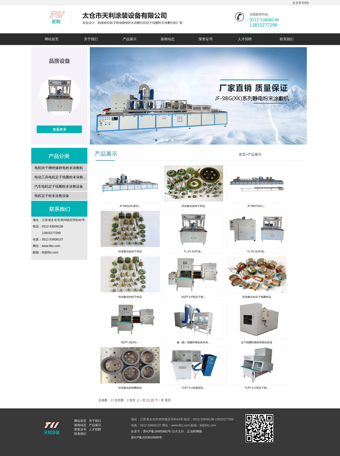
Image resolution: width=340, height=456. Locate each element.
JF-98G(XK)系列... (130, 206)
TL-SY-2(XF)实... (193, 251)
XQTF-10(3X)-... (130, 342)
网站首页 (52, 39)
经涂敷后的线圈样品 (130, 387)
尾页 (168, 400)
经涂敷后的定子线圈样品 (256, 296)
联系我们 (287, 39)
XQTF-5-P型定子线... (193, 296)
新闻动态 (168, 39)
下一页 (159, 400)
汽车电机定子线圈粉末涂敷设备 (58, 186)
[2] (152, 400)
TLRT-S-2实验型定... (193, 387)
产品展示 (130, 39)
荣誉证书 (205, 39)
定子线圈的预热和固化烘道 (256, 342)
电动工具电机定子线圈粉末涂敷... (60, 177)
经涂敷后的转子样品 (193, 206)
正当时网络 (194, 431)
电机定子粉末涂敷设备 (51, 196)
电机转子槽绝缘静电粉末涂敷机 (58, 168)
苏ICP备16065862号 (157, 431)
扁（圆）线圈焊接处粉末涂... (193, 342)
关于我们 (91, 39)
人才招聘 (245, 39)
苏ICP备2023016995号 (146, 437)
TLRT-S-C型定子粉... (257, 387)
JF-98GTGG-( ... (256, 206)
